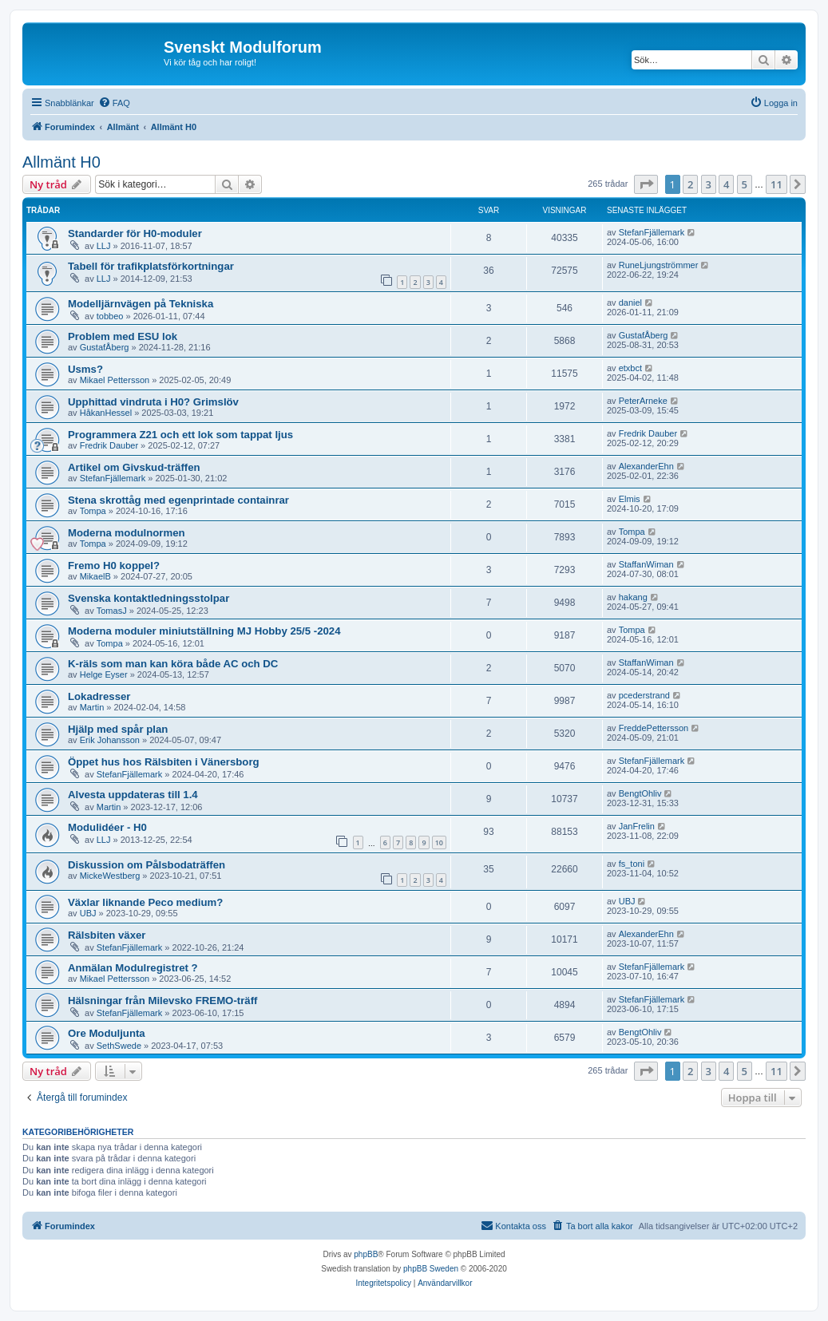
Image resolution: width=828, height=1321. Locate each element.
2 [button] (690, 184)
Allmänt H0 (61, 162)
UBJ (88, 913)
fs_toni (631, 863)
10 (439, 842)
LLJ (104, 246)
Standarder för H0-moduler (135, 233)
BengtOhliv (640, 793)
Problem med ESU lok (122, 336)
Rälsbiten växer (107, 935)
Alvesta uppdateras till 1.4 (133, 795)
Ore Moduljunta (106, 1033)
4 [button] (726, 184)
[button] (646, 184)
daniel (630, 302)
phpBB (366, 1254)
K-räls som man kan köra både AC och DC (173, 664)
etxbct (630, 368)
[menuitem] (114, 103)
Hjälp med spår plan (118, 729)
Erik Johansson (110, 740)
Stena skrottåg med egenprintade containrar (178, 500)
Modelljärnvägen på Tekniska (140, 304)
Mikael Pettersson (114, 380)
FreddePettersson (653, 728)
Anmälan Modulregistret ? (133, 968)
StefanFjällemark (652, 232)
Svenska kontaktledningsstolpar (148, 598)
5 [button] (744, 184)
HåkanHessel (106, 412)
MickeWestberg (110, 875)
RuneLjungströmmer (659, 265)
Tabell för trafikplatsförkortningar (151, 266)
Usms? (85, 369)
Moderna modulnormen (126, 533)
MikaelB (95, 576)
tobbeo (110, 316)
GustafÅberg (104, 347)
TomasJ (112, 610)
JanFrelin (637, 826)
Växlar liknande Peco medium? (145, 902)
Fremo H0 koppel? (114, 566)
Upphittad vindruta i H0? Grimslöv (153, 402)
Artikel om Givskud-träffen (134, 467)
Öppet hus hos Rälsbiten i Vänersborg (163, 762)
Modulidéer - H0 (107, 827)
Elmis (629, 499)
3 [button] (708, 184)
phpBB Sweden (430, 1268)
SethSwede (119, 1045)
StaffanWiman (646, 564)
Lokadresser (99, 696)
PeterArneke (643, 400)
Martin (92, 707)
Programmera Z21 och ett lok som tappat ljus (180, 435)
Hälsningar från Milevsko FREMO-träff (162, 1001)
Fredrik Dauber (109, 445)
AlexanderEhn (646, 466)
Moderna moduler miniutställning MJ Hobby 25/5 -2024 (204, 631)
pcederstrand (644, 695)
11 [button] (776, 184)
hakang (633, 597)
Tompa (93, 511)
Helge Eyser (104, 674)
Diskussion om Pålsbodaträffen (146, 865)
